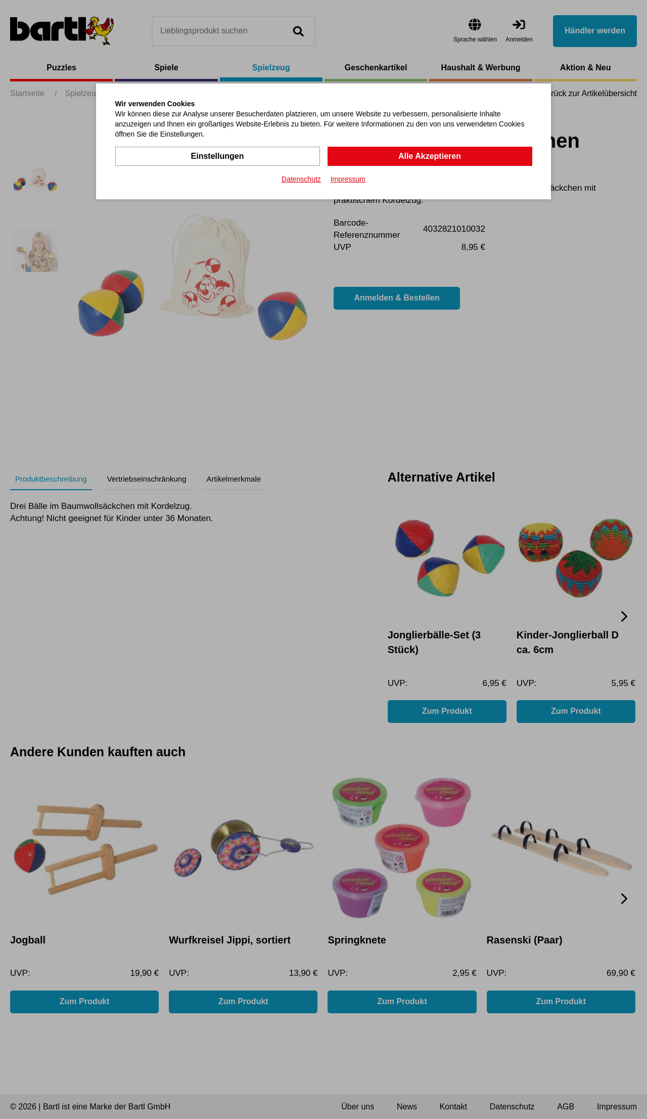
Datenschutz (301, 179)
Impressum (348, 179)
